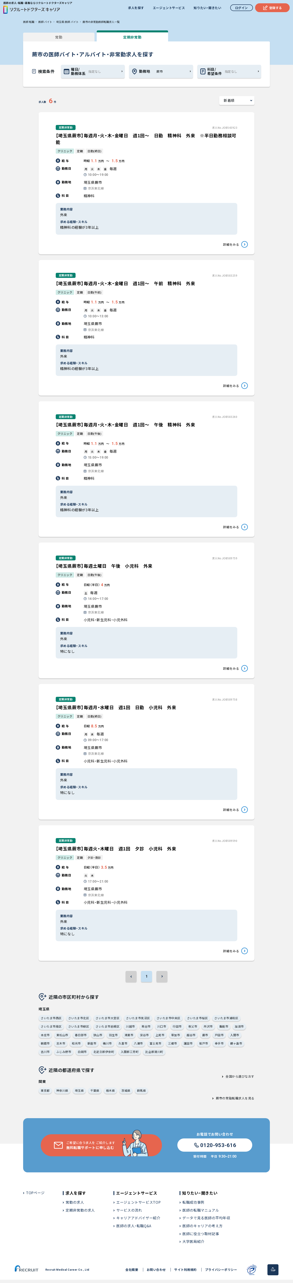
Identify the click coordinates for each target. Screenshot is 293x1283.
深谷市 (144, 1038)
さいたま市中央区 (168, 1021)
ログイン (241, 8)
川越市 (130, 1029)
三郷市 (172, 1046)
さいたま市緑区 (78, 1029)
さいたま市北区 (78, 1021)
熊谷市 (146, 1029)
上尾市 (160, 1038)
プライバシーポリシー (221, 1273)
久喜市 (123, 1046)
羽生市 (113, 1038)
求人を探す (136, 8)
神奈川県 (62, 1094)
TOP (273, 1272)
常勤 (56, 37)
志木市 (60, 1046)
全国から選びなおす (240, 1079)
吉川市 (45, 1055)
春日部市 (81, 1038)
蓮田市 (188, 1046)
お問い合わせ (156, 1273)
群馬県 (141, 1094)
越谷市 (191, 1038)
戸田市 (219, 1038)
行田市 (177, 1029)
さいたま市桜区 (197, 1021)
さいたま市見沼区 (138, 1021)
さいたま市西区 (51, 1021)
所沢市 (208, 1029)
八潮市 (138, 1046)
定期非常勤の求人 (80, 1213)
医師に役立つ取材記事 (200, 1236)
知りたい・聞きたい (207, 8)
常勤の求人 (75, 1205)
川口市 (161, 1029)
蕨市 (205, 1038)
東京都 (45, 1094)
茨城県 (125, 1094)
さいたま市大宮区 (107, 1021)
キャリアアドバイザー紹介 (138, 1221)
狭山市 (97, 1038)
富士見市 (155, 1046)
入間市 (234, 1038)
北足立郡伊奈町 (103, 1055)
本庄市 (45, 1038)
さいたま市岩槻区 (107, 1029)
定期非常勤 (124, 37)
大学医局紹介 (193, 1244)
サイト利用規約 (185, 1273)
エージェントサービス (169, 8)
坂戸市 (203, 1046)
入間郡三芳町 (130, 1055)
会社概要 (131, 1273)
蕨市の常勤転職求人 (230, 1101)
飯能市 (223, 1029)
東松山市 (62, 1038)
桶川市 (107, 1046)
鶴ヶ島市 (236, 1046)
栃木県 (110, 1094)
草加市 (175, 1038)
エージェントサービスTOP (138, 1205)
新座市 (91, 1046)
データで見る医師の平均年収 (206, 1221)
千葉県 (94, 1094)
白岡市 (82, 1055)
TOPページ (35, 1196)
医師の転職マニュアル (200, 1213)
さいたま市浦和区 (226, 1021)
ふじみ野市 (63, 1055)
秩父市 (192, 1029)
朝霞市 (45, 1046)
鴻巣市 (129, 1038)
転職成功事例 (193, 1205)
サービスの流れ (129, 1213)
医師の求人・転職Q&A (133, 1229)
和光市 (76, 1046)
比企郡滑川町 (154, 1055)
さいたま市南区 (51, 1029)
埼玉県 (79, 1094)
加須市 (239, 1029)
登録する (272, 7)
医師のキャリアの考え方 (202, 1229)
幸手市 (219, 1046)
